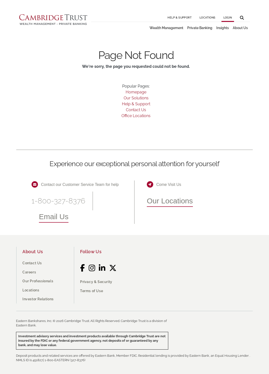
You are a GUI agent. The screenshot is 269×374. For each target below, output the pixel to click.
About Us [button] (240, 28)
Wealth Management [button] (166, 28)
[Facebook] (82, 267)
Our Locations (170, 201)
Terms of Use (91, 291)
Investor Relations (38, 299)
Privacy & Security (96, 282)
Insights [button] (222, 28)
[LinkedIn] (102, 267)
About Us (32, 251)
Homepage (136, 92)
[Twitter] (113, 267)
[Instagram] (92, 267)
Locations (208, 17)
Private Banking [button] (199, 28)
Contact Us (136, 109)
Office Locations (136, 115)
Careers (29, 272)
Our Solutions (136, 98)
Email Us (53, 217)
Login (227, 17)
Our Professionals (37, 281)
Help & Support (180, 17)
